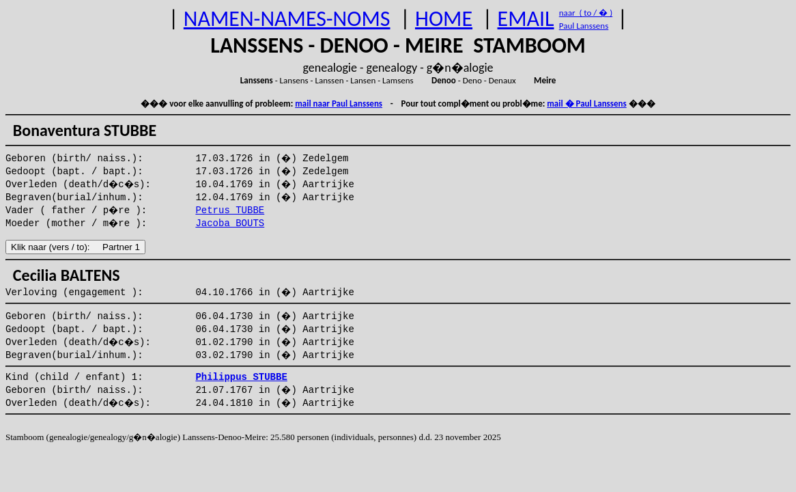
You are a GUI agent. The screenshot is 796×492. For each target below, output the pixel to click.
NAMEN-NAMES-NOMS (287, 18)
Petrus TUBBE (229, 210)
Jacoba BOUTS (229, 223)
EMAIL (526, 18)
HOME (443, 18)
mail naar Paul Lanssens (338, 103)
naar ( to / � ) (585, 13)
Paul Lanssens (584, 25)
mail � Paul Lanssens (586, 103)
